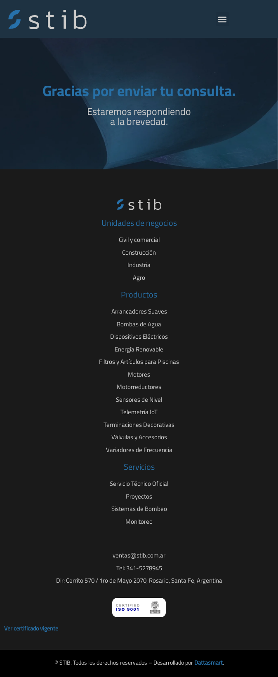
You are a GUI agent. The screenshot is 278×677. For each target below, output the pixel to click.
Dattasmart (208, 662)
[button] (222, 19)
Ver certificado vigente (31, 628)
